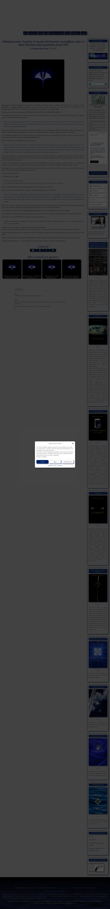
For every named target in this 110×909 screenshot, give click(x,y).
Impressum (60, 465)
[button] (73, 443)
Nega (55, 461)
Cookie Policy (50, 465)
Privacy (55, 465)
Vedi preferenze (68, 461)
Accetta (42, 461)
